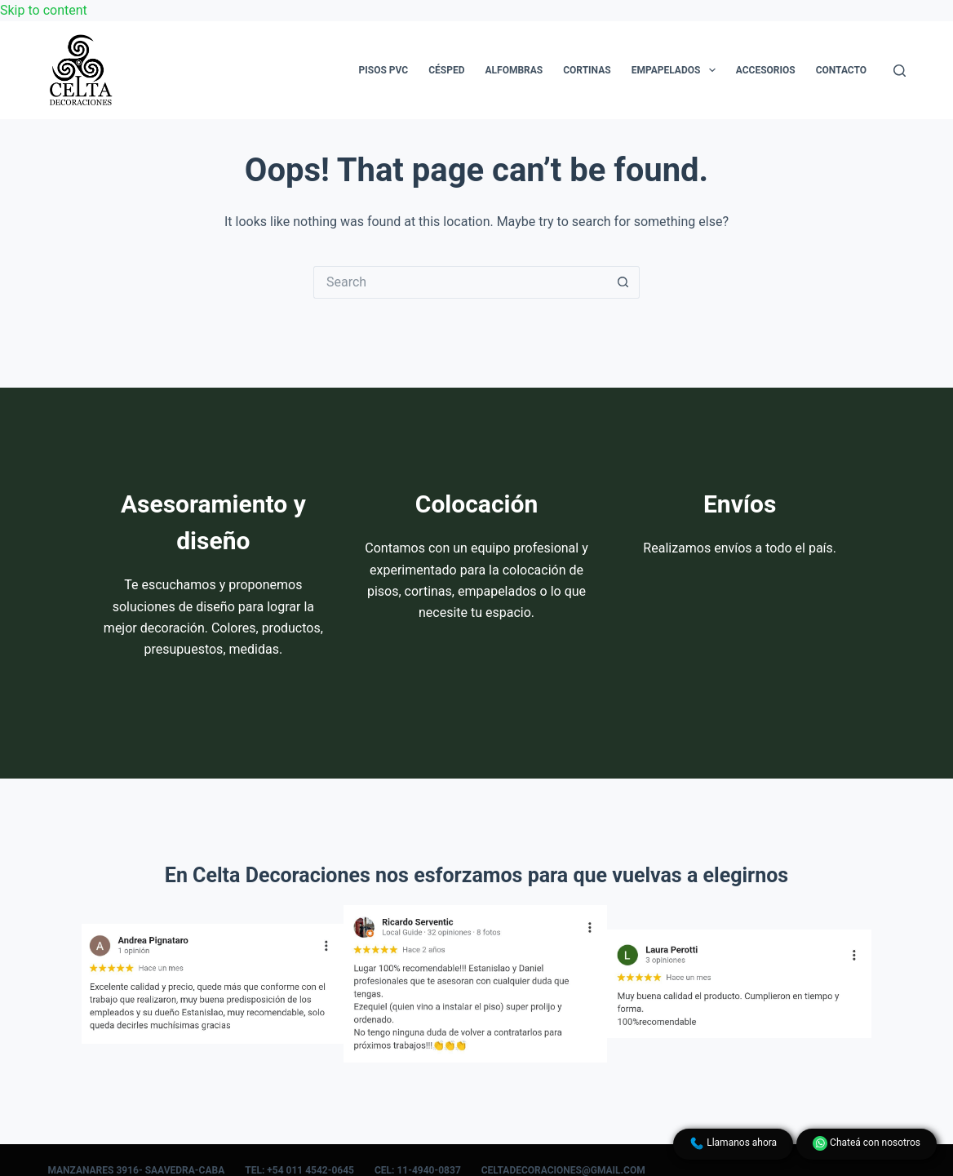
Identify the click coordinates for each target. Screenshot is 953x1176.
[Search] (899, 70)
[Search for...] (460, 282)
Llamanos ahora (733, 1143)
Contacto (841, 70)
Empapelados (677, 70)
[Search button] (623, 282)
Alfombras (514, 70)
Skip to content (43, 10)
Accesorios (766, 70)
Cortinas (586, 70)
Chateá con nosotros (866, 1143)
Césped (446, 70)
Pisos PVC (384, 70)
